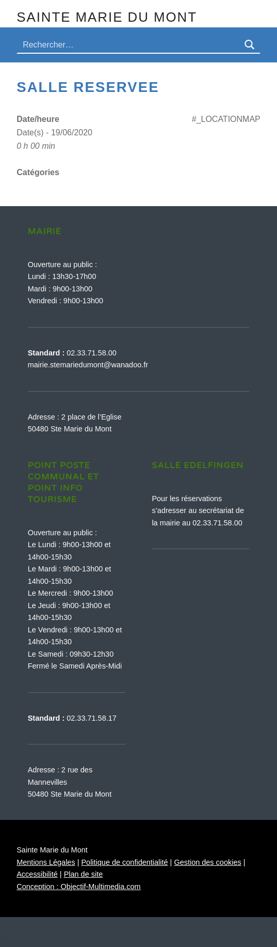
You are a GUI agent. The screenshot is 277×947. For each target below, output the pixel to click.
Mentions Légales (46, 862)
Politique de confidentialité (124, 862)
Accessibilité (37, 874)
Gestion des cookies (207, 862)
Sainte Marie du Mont (107, 17)
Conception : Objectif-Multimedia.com (78, 886)
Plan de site (83, 874)
